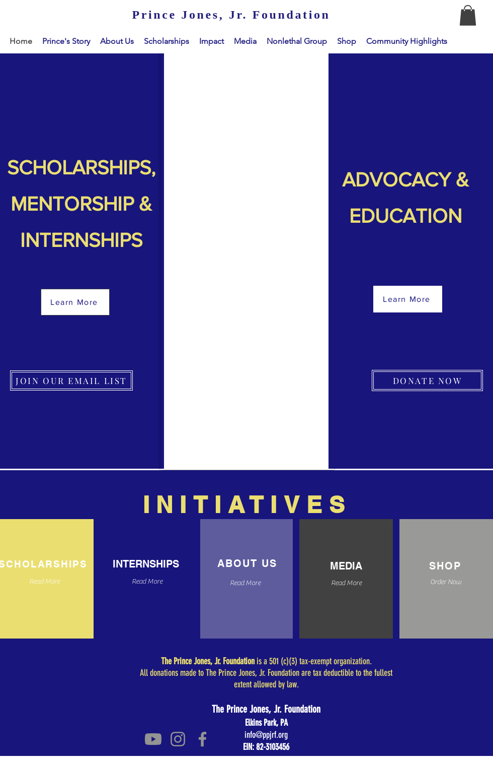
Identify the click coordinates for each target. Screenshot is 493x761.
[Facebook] (202, 739)
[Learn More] (75, 302)
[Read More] (147, 582)
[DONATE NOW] (427, 380)
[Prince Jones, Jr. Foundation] (231, 15)
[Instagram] (178, 739)
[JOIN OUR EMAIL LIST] (71, 380)
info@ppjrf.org (266, 734)
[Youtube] (153, 739)
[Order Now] (445, 583)
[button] (467, 15)
